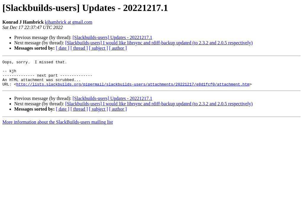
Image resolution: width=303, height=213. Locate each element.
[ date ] (62, 48)
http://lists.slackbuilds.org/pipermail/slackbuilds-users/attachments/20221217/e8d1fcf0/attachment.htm (132, 89)
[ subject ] (98, 48)
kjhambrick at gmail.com (68, 22)
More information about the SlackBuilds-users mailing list (57, 127)
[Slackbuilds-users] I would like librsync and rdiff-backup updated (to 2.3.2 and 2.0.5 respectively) (158, 42)
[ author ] (118, 48)
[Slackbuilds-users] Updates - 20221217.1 (112, 37)
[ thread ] (79, 48)
